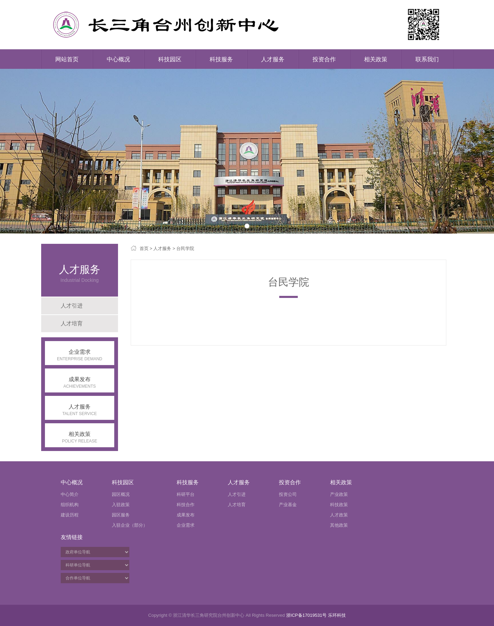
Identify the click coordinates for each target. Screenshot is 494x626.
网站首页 (67, 59)
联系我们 (427, 59)
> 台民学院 (182, 248)
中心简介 (70, 494)
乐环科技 (337, 615)
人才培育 (72, 323)
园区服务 (121, 514)
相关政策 (375, 59)
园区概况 (121, 494)
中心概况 (118, 59)
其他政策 (339, 525)
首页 (144, 248)
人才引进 (72, 306)
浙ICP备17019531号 (306, 615)
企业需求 (186, 525)
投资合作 (324, 59)
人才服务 (272, 59)
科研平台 (186, 494)
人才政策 (339, 514)
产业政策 (339, 494)
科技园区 (169, 59)
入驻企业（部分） (130, 525)
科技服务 (221, 59)
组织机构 (70, 504)
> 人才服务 (160, 248)
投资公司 (288, 494)
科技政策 (339, 504)
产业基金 (288, 504)
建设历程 (70, 514)
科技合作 (186, 504)
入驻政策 (121, 504)
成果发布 (186, 514)
